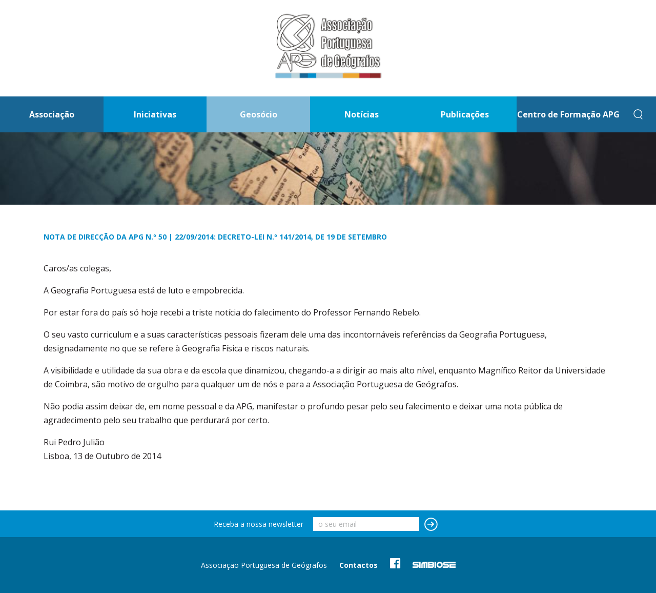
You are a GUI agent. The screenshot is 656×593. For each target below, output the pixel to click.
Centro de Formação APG (568, 114)
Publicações (465, 114)
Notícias (361, 114)
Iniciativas (155, 114)
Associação (51, 114)
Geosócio (258, 114)
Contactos (358, 565)
